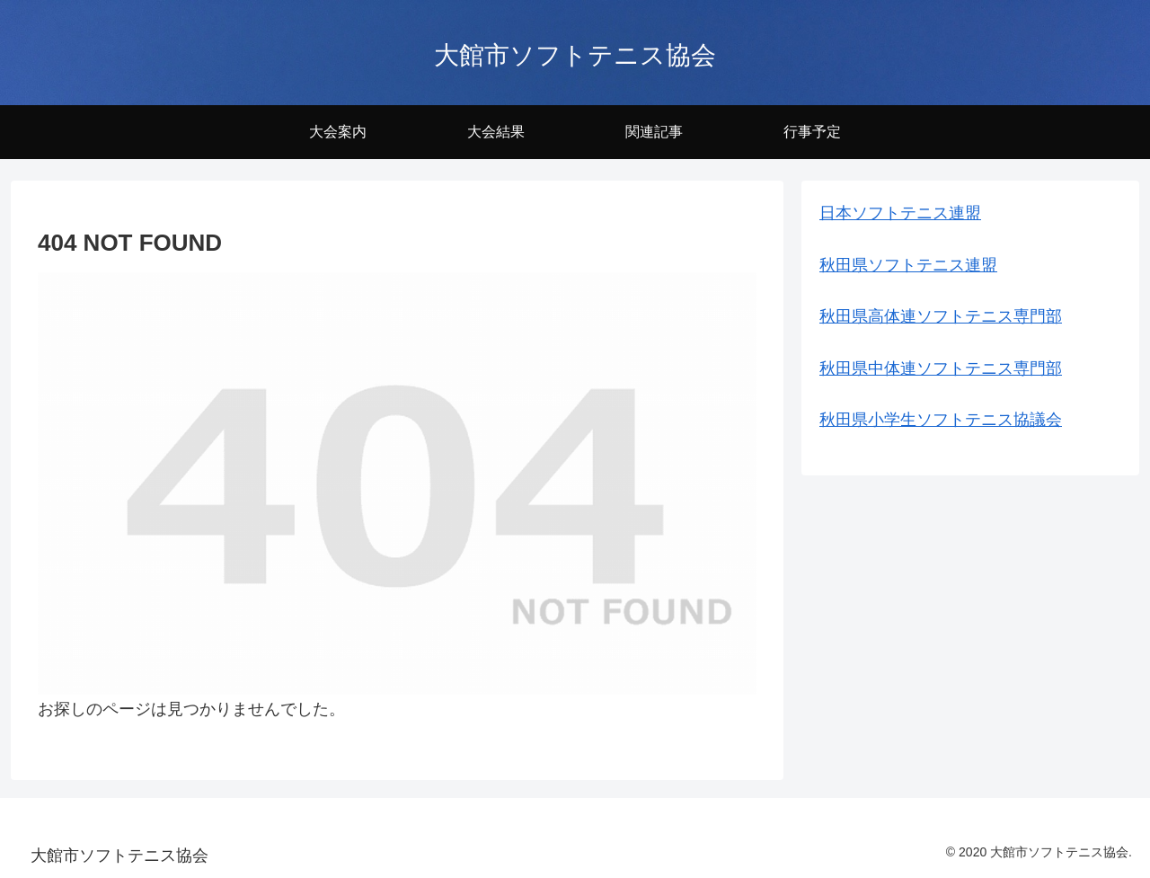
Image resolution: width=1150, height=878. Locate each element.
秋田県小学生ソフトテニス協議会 (940, 420)
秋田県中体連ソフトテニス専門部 (940, 368)
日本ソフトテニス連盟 (900, 213)
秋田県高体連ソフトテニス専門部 (940, 316)
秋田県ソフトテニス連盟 (908, 265)
